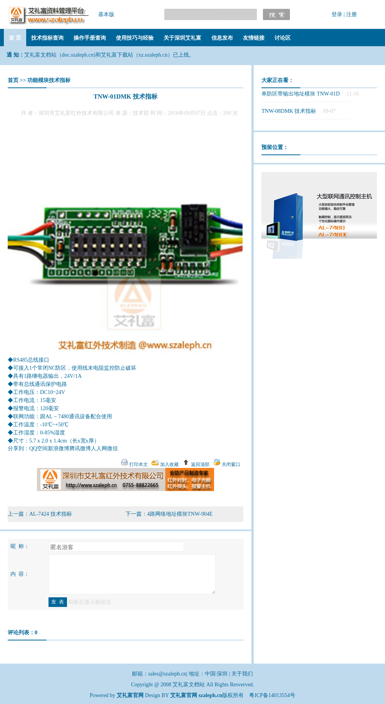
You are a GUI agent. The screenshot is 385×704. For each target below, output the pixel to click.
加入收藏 (169, 464)
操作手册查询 (90, 38)
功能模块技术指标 (48, 80)
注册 (351, 14)
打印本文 (138, 464)
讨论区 (283, 38)
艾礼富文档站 (189, 684)
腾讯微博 (80, 448)
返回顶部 (199, 464)
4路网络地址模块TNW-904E (180, 514)
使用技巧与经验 (135, 38)
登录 (336, 14)
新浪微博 (58, 448)
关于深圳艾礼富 (182, 38)
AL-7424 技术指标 (50, 514)
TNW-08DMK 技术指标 (288, 111)
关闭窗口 (230, 464)
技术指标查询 (47, 38)
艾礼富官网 (183, 695)
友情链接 (253, 38)
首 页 (15, 38)
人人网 (99, 448)
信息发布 (222, 38)
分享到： (18, 448)
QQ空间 (38, 448)
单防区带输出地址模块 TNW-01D (300, 94)
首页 (13, 80)
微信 (112, 448)
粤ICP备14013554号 (272, 695)
